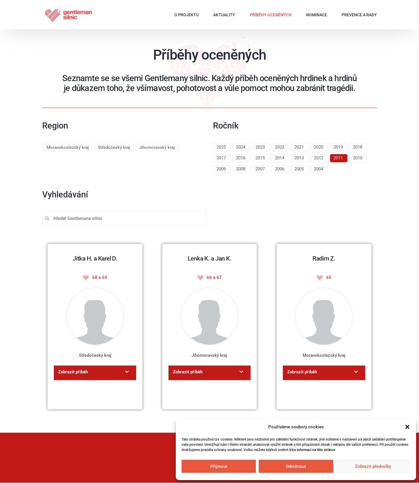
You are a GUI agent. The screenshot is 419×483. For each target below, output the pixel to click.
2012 (318, 158)
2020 (318, 147)
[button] (407, 427)
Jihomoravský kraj (157, 147)
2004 (318, 169)
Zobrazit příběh (73, 372)
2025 (221, 147)
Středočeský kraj (114, 147)
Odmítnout (296, 466)
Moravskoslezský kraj (68, 147)
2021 (299, 147)
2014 (279, 158)
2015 (260, 158)
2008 (240, 169)
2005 (299, 169)
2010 (357, 158)
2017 (221, 158)
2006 (279, 169)
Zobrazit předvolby (373, 466)
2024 (240, 147)
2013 (299, 158)
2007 (260, 169)
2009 (221, 169)
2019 (338, 147)
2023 (260, 147)
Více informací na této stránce (312, 450)
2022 (279, 147)
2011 (338, 158)
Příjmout (218, 466)
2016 (240, 158)
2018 (357, 147)
